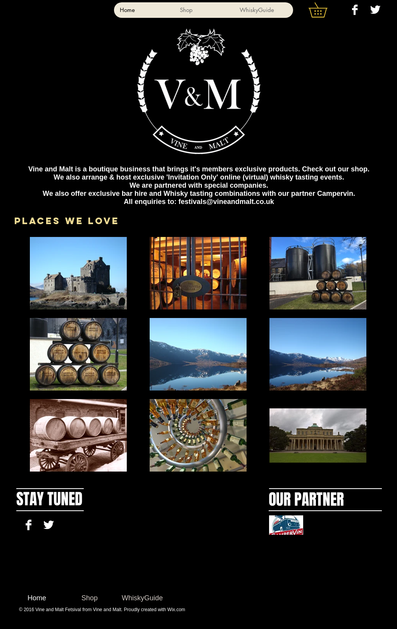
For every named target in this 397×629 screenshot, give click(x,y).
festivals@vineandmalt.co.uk (226, 202)
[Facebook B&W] (354, 9)
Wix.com (176, 609)
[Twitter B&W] (375, 9)
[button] (325, 9)
